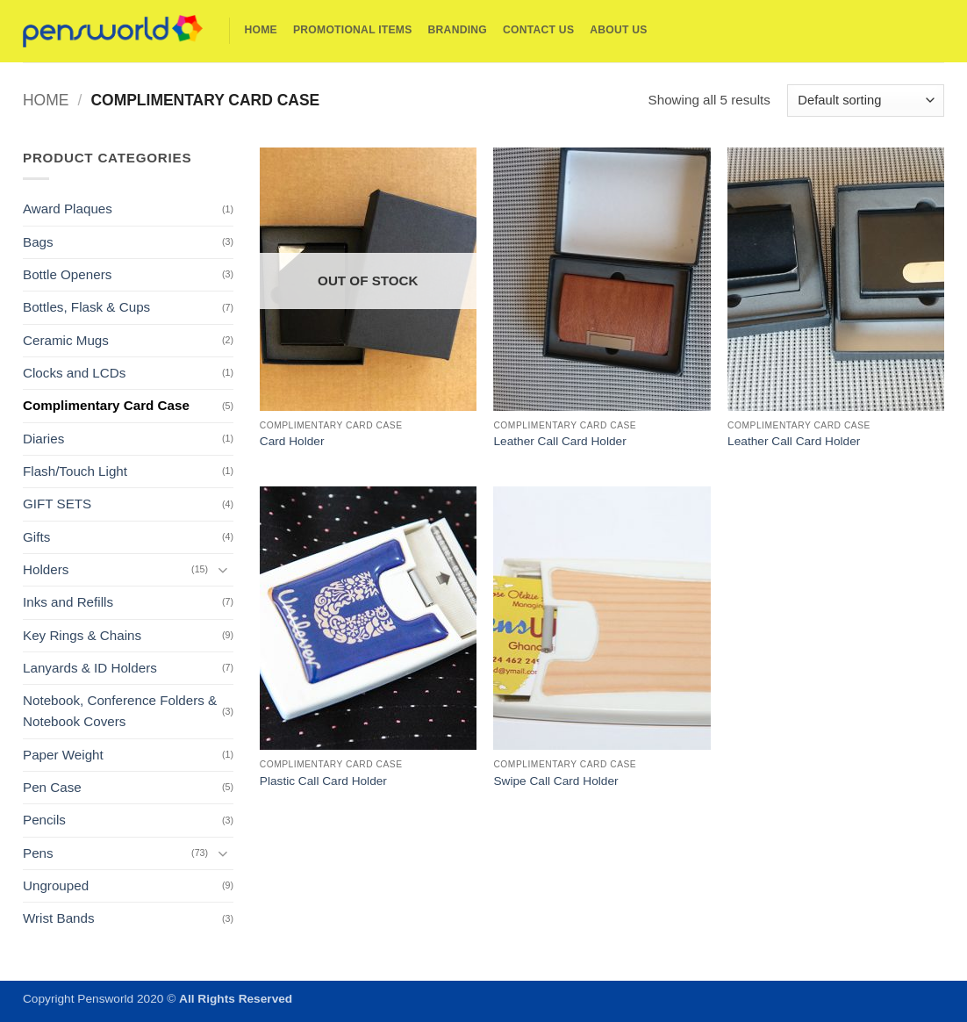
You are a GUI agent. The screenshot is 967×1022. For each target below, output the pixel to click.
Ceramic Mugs (66, 340)
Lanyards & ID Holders (90, 667)
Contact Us (538, 30)
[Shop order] (865, 100)
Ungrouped (56, 885)
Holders (45, 569)
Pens (38, 853)
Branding (457, 30)
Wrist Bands (59, 917)
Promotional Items (352, 30)
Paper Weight (63, 754)
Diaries (43, 438)
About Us (618, 30)
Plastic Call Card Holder (323, 781)
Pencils (44, 819)
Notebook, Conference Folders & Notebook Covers (120, 711)
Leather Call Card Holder (559, 441)
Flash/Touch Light (75, 471)
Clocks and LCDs (74, 372)
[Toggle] (222, 569)
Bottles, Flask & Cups (86, 306)
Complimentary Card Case (106, 405)
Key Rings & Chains (82, 635)
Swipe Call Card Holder (555, 781)
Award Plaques (67, 208)
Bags (38, 241)
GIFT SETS (57, 503)
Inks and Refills (68, 601)
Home (261, 30)
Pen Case (52, 787)
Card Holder (292, 441)
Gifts (36, 536)
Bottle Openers (67, 274)
